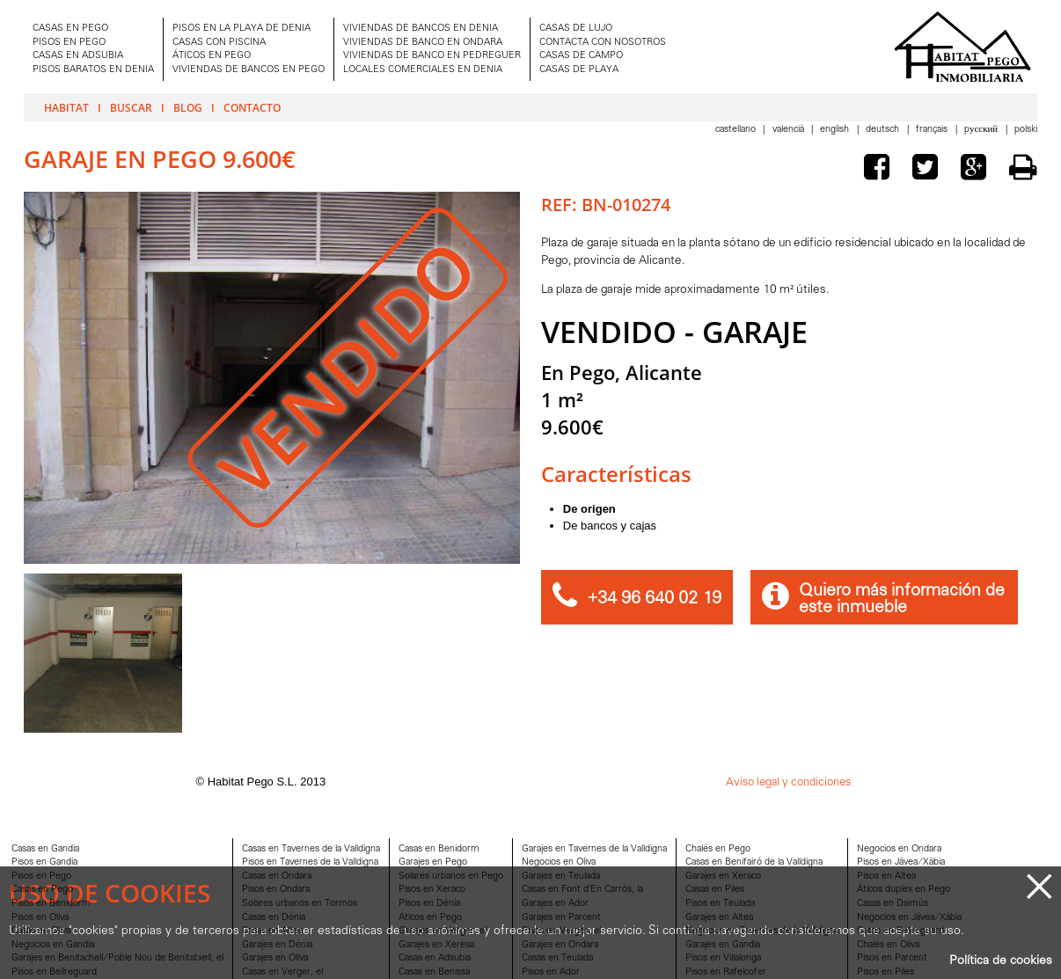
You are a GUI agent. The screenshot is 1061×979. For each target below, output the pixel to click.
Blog (187, 107)
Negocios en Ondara (899, 849)
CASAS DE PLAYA (578, 70)
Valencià (789, 129)
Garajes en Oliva (275, 958)
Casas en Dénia (273, 918)
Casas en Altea (272, 931)
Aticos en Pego (430, 918)
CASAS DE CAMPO (581, 56)
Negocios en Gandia (52, 945)
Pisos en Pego (41, 876)
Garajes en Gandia (722, 945)
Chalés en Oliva (888, 945)
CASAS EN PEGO (70, 28)
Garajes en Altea (719, 918)
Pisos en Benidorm (51, 904)
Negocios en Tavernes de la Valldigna (761, 931)
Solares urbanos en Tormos (299, 904)
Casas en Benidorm (439, 849)
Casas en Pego (42, 889)
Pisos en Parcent (892, 958)
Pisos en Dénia (429, 904)
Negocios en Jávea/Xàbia (909, 918)
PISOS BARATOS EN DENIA (93, 70)
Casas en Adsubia (435, 958)
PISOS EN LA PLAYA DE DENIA (241, 28)
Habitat (66, 107)
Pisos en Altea (886, 876)
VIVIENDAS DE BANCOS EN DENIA (420, 28)
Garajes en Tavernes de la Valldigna (594, 849)
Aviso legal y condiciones (788, 782)
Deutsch (884, 129)
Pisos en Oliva (40, 918)
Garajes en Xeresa (436, 945)
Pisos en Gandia (44, 862)
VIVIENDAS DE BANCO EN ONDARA (422, 42)
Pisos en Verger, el (561, 931)
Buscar (131, 107)
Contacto (252, 107)
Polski (1025, 129)
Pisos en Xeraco (432, 889)
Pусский (982, 129)
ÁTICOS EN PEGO (211, 56)
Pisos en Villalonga (723, 958)
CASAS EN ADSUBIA (78, 56)
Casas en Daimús (892, 904)
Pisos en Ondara (276, 889)
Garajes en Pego (433, 862)
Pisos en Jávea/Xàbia (901, 862)
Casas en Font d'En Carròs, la (582, 889)
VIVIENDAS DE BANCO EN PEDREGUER (432, 56)
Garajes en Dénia (277, 945)
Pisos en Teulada (720, 904)
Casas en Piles (714, 889)
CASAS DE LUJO (575, 28)
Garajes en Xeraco (723, 876)
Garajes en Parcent (561, 918)
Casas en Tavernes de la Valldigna (311, 849)
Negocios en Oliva (559, 862)
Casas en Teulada (557, 958)
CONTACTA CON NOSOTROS (602, 42)
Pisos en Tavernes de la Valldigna (310, 862)
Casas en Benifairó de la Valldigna (754, 862)
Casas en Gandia (45, 849)
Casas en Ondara (276, 876)
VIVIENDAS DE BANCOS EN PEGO (248, 70)
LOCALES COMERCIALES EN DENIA (422, 70)
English (836, 129)
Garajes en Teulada (561, 876)
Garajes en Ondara (560, 945)
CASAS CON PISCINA (219, 42)
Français (933, 129)
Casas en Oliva (40, 931)
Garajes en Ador (555, 904)
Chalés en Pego (717, 849)
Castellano (736, 129)
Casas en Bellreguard (900, 931)
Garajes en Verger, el (443, 931)
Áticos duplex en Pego (903, 889)
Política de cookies (1000, 960)
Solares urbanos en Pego (451, 876)
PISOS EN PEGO (69, 42)
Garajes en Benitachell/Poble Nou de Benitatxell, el (117, 958)
